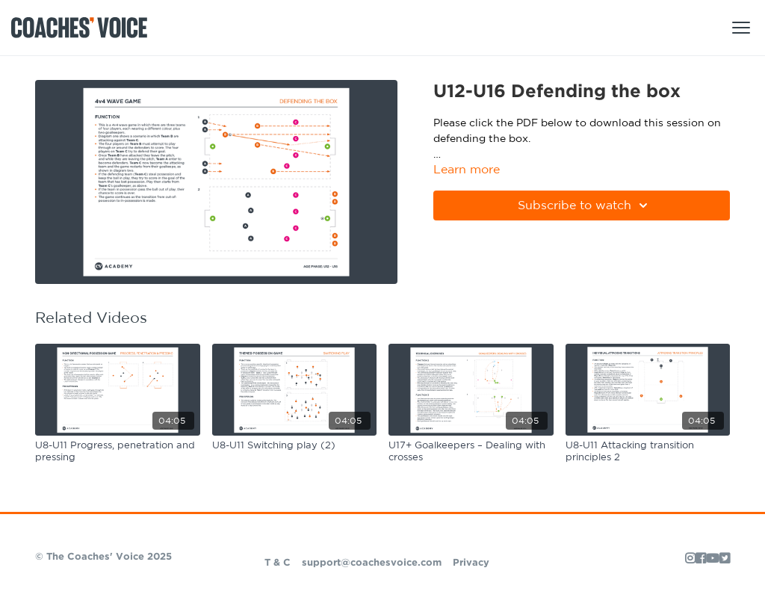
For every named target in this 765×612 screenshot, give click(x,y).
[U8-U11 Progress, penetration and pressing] (117, 451)
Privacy (471, 563)
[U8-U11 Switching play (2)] (294, 446)
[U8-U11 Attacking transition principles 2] (648, 451)
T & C (277, 563)
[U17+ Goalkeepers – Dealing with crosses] (471, 451)
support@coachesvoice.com (372, 563)
